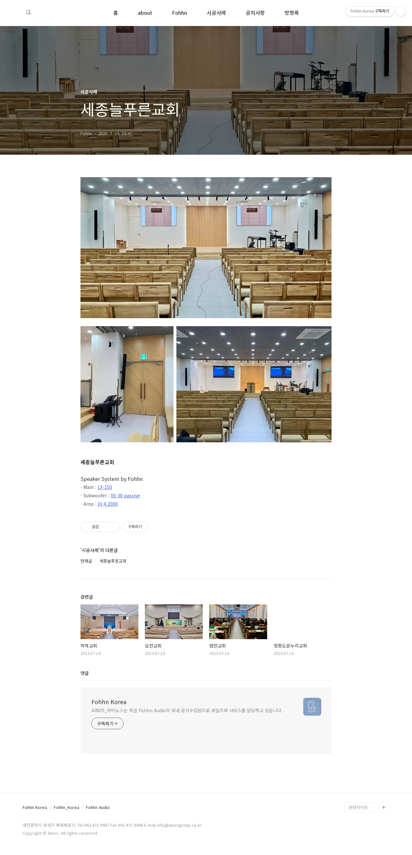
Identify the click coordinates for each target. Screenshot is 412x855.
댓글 (84, 673)
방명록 (292, 13)
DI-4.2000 (108, 504)
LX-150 (105, 487)
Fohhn (179, 13)
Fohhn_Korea (66, 807)
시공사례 (216, 13)
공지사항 (255, 13)
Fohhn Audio (98, 807)
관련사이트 (358, 807)
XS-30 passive (125, 495)
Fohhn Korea (108, 701)
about (145, 13)
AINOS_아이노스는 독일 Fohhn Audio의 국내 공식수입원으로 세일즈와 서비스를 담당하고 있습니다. (187, 710)
